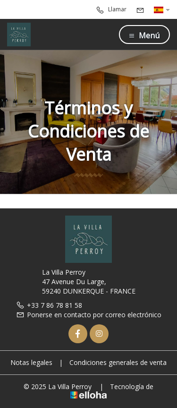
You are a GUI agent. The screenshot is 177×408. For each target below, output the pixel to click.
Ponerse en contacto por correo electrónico (88, 314)
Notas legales (31, 362)
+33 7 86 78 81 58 (49, 305)
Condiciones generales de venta (118, 362)
